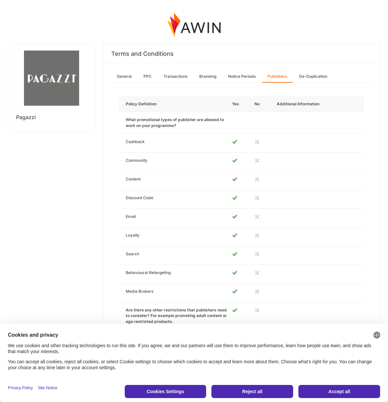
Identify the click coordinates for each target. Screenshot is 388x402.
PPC (147, 76)
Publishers (277, 76)
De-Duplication (313, 76)
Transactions (175, 76)
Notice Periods (242, 76)
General (124, 76)
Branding (207, 76)
